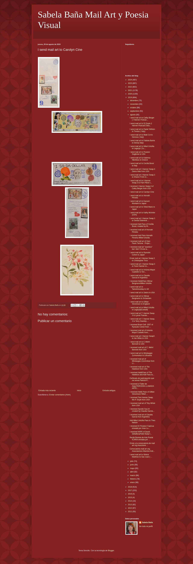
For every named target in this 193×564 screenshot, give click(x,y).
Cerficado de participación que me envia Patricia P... (142, 379)
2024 (130, 80)
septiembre (135, 111)
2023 (130, 83)
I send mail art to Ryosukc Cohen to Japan (140, 253)
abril (132, 472)
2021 (130, 90)
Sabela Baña (147, 522)
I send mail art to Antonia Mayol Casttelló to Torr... (142, 271)
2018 (130, 487)
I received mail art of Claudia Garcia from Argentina (141, 416)
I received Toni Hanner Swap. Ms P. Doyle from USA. (141, 398)
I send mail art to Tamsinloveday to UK (139, 288)
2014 (130, 501)
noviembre (134, 104)
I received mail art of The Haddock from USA (140, 368)
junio (132, 465)
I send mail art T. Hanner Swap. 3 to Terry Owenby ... (142, 320)
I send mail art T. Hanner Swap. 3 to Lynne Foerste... (142, 314)
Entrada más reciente (47, 390)
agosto (133, 115)
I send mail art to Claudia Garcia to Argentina (140, 276)
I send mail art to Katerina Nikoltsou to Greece (140, 159)
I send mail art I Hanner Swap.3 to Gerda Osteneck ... (142, 219)
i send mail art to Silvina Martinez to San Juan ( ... (141, 456)
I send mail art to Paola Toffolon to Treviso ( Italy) (142, 130)
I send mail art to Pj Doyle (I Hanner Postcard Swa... (141, 124)
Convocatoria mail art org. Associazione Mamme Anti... (142, 450)
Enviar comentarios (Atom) (60, 395)
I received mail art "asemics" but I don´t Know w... (141, 248)
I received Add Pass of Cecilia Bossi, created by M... (142, 225)
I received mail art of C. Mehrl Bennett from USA (141, 348)
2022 (130, 87)
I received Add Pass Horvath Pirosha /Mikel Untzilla (141, 236)
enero (132, 482)
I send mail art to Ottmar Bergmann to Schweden (140, 297)
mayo (132, 468)
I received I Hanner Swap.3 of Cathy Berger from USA (141, 187)
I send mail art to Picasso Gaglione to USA (140, 153)
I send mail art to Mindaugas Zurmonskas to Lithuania (141, 354)
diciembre (134, 100)
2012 (130, 508)
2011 (130, 512)
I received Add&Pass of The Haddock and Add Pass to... (142, 373)
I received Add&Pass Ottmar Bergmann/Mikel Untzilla (141, 282)
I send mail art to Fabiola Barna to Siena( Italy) (142, 141)
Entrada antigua (109, 390)
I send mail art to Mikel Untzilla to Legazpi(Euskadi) (142, 308)
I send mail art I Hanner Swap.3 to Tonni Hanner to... (142, 265)
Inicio (79, 390)
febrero (133, 479)
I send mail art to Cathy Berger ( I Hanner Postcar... (142, 119)
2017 (130, 490)
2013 (130, 505)
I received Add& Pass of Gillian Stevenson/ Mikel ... (142, 393)
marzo (133, 475)
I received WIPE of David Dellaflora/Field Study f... (141, 433)
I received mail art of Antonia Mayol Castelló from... (141, 331)
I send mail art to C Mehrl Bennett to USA (140, 343)
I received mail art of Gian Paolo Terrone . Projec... (140, 242)
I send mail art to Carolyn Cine (142, 192)
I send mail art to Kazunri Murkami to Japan (140, 202)
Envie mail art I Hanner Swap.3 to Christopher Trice (142, 259)
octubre (133, 108)
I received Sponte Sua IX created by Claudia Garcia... (142, 410)
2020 (130, 94)
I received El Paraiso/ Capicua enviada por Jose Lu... (142, 427)
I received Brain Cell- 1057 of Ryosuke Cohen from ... (141, 326)
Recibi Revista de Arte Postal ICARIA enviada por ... (141, 438)
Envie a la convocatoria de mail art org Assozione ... (142, 444)
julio (132, 461)
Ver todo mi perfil (146, 526)
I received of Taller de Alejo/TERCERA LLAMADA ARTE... (142, 386)
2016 (130, 494)
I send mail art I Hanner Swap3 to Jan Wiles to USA (142, 337)
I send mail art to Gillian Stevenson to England (140, 303)
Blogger (111, 550)
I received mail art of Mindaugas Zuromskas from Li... (142, 361)
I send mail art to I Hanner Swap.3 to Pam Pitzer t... (141, 182)
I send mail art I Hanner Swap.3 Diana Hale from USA (142, 170)
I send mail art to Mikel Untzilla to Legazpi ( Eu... (142, 147)
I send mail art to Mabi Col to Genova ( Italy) (141, 136)
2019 (130, 97)
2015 (130, 497)
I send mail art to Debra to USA (142, 293)
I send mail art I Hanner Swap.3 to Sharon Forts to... (142, 176)
